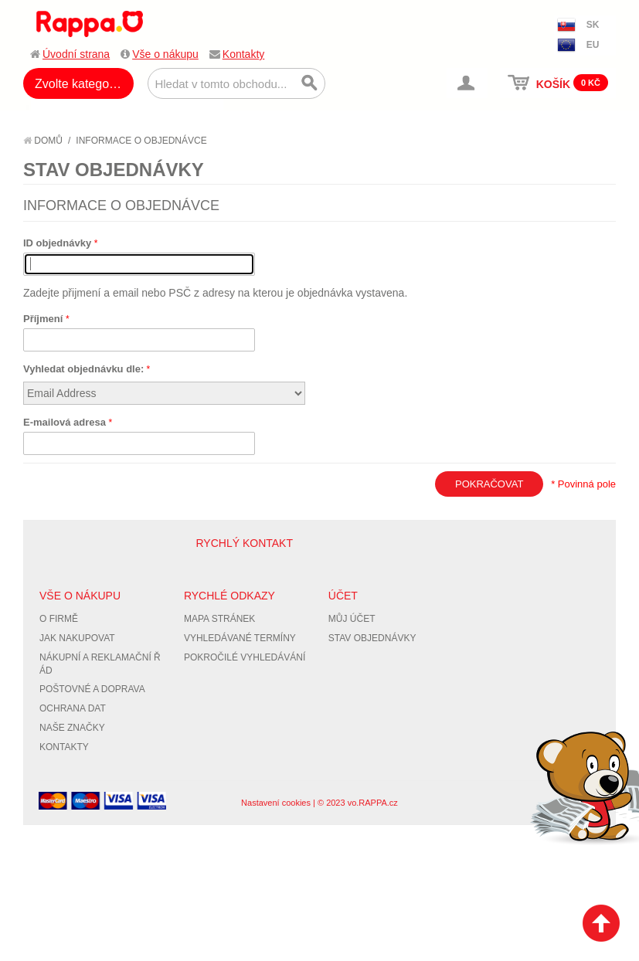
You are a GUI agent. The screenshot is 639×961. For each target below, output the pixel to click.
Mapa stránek (219, 618)
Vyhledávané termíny (240, 638)
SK (593, 24)
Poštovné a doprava (92, 689)
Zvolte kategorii (77, 83)
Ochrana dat (72, 708)
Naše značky (72, 727)
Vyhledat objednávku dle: (83, 369)
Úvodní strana (76, 54)
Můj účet (352, 618)
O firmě (58, 618)
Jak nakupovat (77, 638)
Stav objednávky (372, 638)
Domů (43, 140)
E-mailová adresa (66, 422)
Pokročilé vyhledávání (244, 657)
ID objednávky (58, 243)
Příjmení (44, 318)
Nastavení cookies (276, 802)
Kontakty (243, 54)
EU (593, 44)
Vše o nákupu (165, 54)
